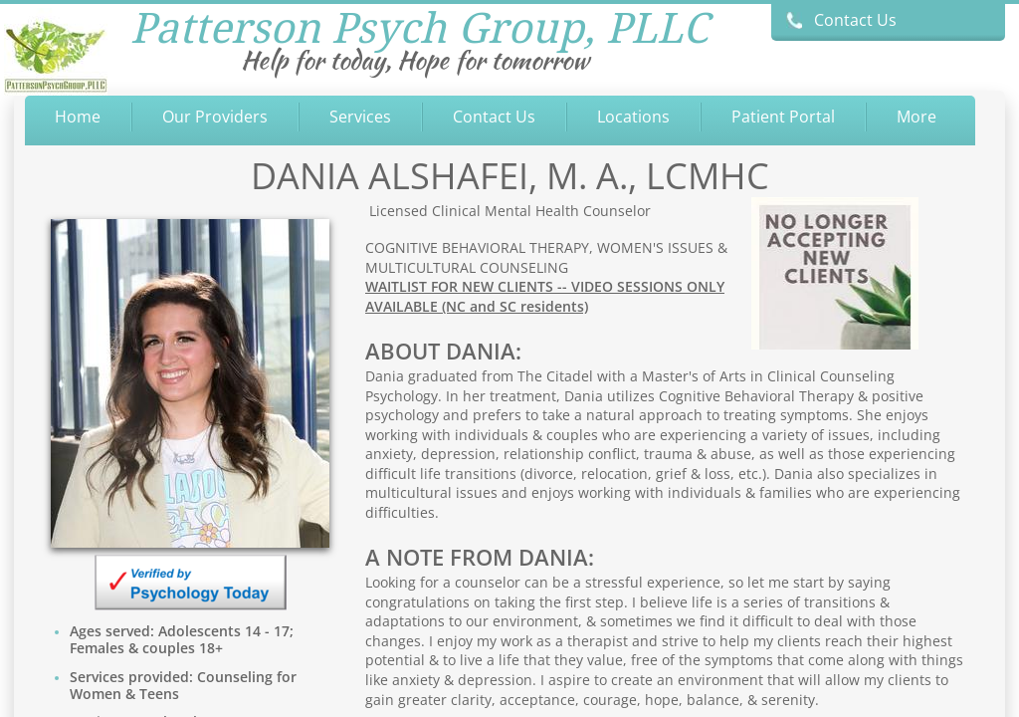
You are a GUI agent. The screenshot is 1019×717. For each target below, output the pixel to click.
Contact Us (494, 116)
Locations (633, 116)
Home (78, 116)
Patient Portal (783, 116)
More (916, 116)
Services (360, 116)
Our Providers (215, 116)
